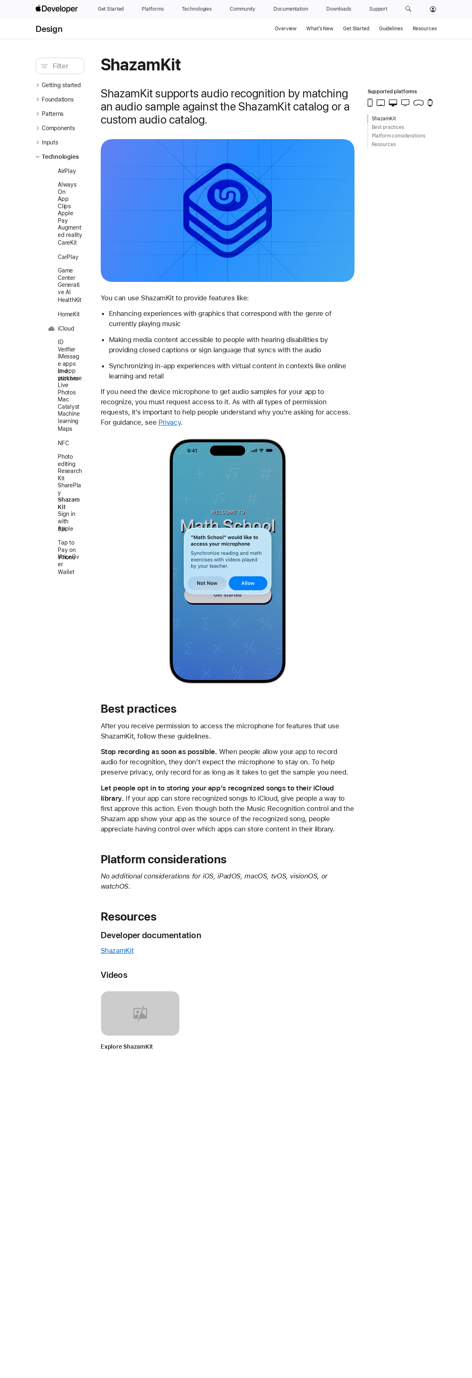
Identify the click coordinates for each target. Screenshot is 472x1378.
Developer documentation (184, 960)
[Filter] (81, 66)
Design (49, 29)
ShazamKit (150, 976)
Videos (147, 1000)
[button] (408, 9)
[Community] (242, 9)
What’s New (319, 29)
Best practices (172, 713)
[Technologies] (196, 9)
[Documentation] (290, 9)
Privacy (282, 427)
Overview (285, 29)
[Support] (378, 9)
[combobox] (81, 65)
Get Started (356, 29)
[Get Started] (111, 9)
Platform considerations (197, 884)
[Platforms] (152, 9)
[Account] (433, 9)
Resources (425, 29)
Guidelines (391, 29)
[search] (76, 66)
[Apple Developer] (57, 9)
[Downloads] (339, 9)
